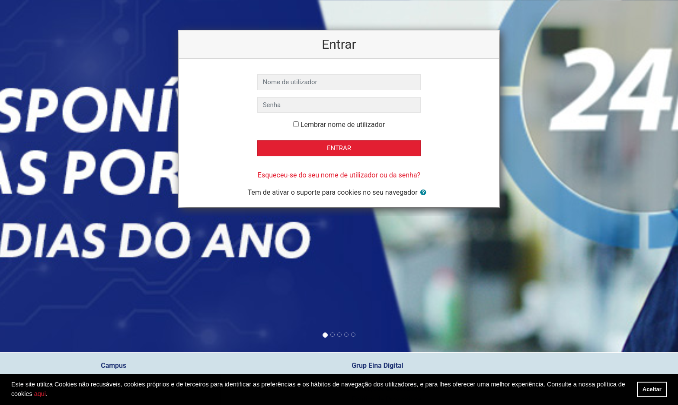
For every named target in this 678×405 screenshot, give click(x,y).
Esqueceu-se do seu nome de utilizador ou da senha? (339, 175)
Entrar (339, 148)
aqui (40, 393)
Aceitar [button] (652, 389)
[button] (425, 192)
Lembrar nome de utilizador (343, 124)
